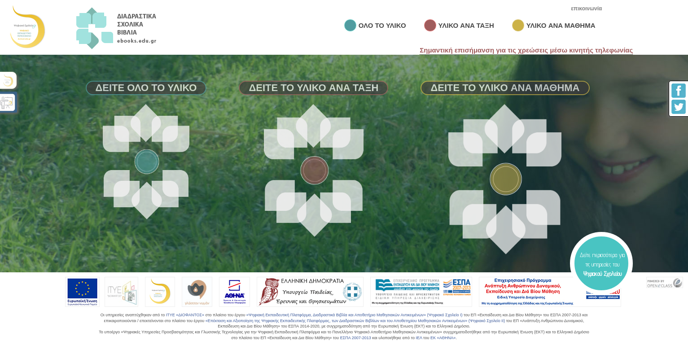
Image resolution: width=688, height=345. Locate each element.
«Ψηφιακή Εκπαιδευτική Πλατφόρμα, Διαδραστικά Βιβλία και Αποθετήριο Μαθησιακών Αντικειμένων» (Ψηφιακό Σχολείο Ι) (354, 315)
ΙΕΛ (419, 338)
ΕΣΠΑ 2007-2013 (355, 338)
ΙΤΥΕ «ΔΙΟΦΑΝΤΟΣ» (185, 315)
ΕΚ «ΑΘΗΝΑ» (443, 338)
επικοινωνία (586, 8)
